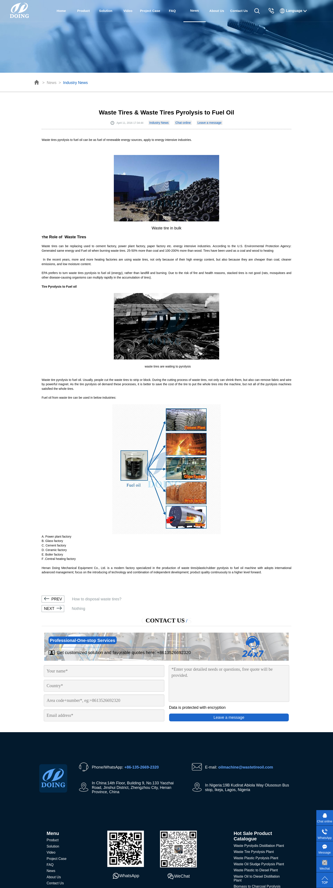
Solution (105, 11)
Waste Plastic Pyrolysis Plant (256, 858)
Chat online (183, 122)
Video (127, 11)
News (52, 83)
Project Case (150, 11)
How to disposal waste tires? (81, 599)
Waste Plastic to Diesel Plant (256, 870)
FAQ (172, 11)
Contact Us (239, 11)
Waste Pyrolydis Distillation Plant (259, 846)
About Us (216, 11)
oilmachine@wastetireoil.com (245, 767)
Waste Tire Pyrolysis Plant (254, 852)
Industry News (75, 83)
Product (83, 11)
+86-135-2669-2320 (141, 767)
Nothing (63, 608)
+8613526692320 (174, 652)
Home (61, 11)
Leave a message (210, 122)
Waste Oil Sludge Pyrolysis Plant (259, 864)
